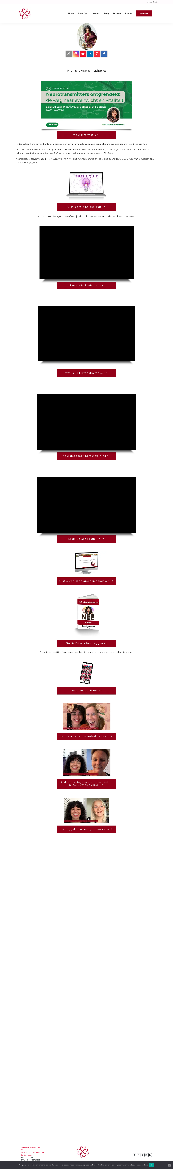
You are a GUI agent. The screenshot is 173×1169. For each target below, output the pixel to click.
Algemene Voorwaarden (30, 1147)
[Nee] (169, 1165)
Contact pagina (27, 1155)
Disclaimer (25, 1150)
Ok (152, 1165)
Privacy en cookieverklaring (32, 1152)
